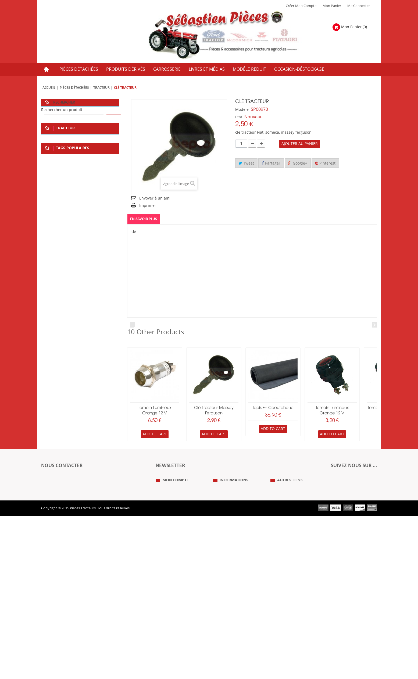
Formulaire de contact (64, 580)
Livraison (220, 627)
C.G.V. (217, 619)
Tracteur (101, 88)
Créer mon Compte (301, 6)
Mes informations (170, 627)
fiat (48, 491)
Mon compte (175, 593)
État (238, 117)
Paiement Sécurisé (227, 635)
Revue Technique (284, 619)
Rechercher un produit (61, 110)
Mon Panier (332, 6)
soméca (68, 491)
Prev (132, 325)
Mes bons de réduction (174, 635)
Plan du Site (279, 603)
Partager (271, 163)
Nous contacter (282, 627)
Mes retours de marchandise (178, 611)
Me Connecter (358, 6)
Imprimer (147, 205)
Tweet (246, 163)
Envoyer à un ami (154, 198)
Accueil (48, 88)
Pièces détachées (74, 88)
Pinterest (325, 163)
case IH (51, 534)
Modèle (242, 109)
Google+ (297, 163)
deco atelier (54, 501)
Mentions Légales (227, 611)
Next (374, 325)
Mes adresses (166, 619)
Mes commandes (169, 603)
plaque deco (95, 491)
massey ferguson (81, 534)
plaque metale (86, 501)
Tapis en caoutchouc (273, 408)
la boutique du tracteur (64, 523)
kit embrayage (56, 512)
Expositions (279, 611)
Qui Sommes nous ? (229, 603)
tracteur (100, 523)
